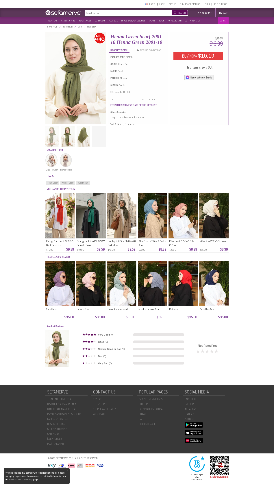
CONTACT (98, 399)
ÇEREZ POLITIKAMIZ (57, 428)
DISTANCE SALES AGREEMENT (62, 404)
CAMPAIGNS (53, 433)
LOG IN (162, 4)
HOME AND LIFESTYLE (177, 20)
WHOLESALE (99, 413)
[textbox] (124, 13)
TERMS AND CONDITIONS (59, 399)
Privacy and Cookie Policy (21, 479)
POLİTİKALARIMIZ (55, 443)
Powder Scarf (83, 308)
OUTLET (223, 20)
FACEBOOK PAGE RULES (59, 418)
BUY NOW (198, 56)
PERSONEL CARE (147, 423)
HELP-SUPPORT (220, 4)
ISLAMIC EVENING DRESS (151, 399)
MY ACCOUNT (205, 13)
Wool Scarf (83, 183)
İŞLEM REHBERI (54, 438)
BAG (141, 418)
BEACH (161, 20)
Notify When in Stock (198, 77)
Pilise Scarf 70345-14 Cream (213, 241)
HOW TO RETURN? (56, 423)
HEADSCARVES (85, 20)
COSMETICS (195, 20)
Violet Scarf (52, 308)
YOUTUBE (189, 418)
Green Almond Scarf (118, 308)
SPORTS (152, 20)
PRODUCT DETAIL (119, 50)
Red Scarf (174, 308)
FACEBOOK (190, 399)
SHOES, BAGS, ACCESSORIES (133, 20)
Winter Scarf (67, 183)
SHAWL (142, 413)
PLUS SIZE (113, 20)
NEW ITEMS (52, 20)
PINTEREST (190, 413)
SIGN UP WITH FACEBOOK (190, 4)
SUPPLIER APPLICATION (104, 409)
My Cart (224, 13)
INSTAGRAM (191, 409)
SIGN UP (172, 4)
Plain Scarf (53, 183)
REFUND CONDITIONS (150, 50)
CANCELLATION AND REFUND (61, 409)
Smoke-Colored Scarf (149, 308)
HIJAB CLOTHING (68, 20)
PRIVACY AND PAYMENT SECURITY (64, 413)
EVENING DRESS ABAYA (151, 409)
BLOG (207, 4)
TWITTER (189, 404)
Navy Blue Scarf (208, 308)
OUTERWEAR (100, 20)
